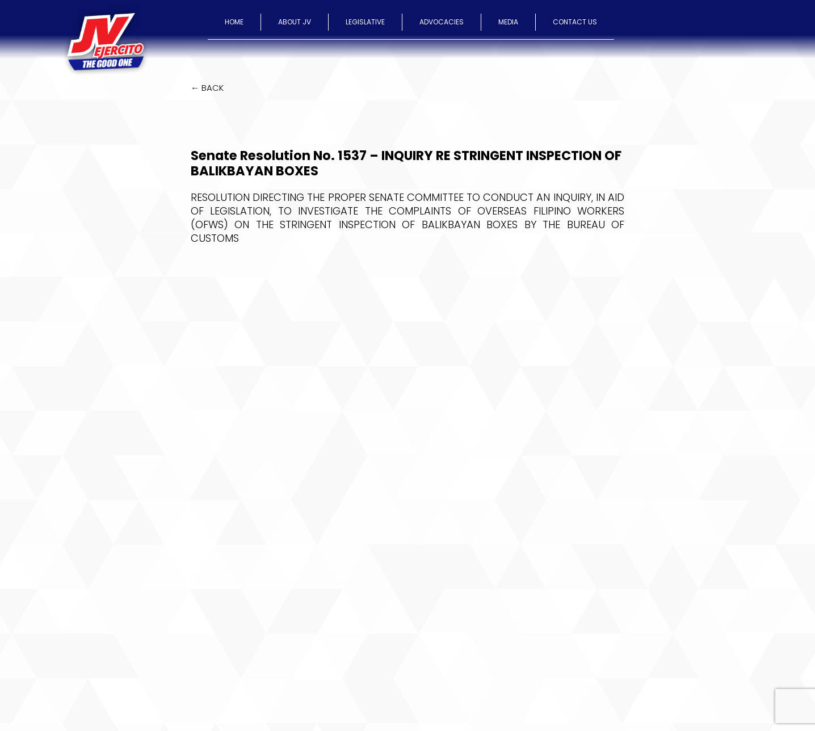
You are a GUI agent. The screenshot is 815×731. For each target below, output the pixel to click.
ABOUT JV (294, 22)
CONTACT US (575, 22)
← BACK (207, 88)
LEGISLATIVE (365, 22)
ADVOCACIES (441, 22)
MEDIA (508, 22)
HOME (234, 22)
